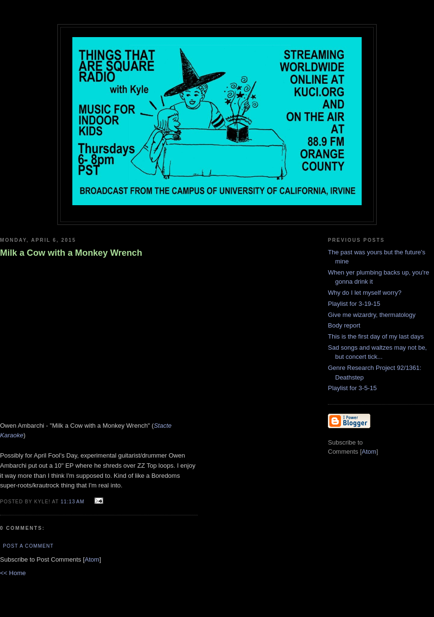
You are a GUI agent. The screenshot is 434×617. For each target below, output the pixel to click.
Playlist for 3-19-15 (354, 303)
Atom (92, 559)
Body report (344, 325)
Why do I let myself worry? (364, 292)
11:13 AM (73, 501)
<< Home (13, 573)
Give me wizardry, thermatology (372, 314)
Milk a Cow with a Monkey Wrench (71, 253)
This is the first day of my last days (376, 336)
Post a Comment (28, 546)
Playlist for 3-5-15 (352, 388)
